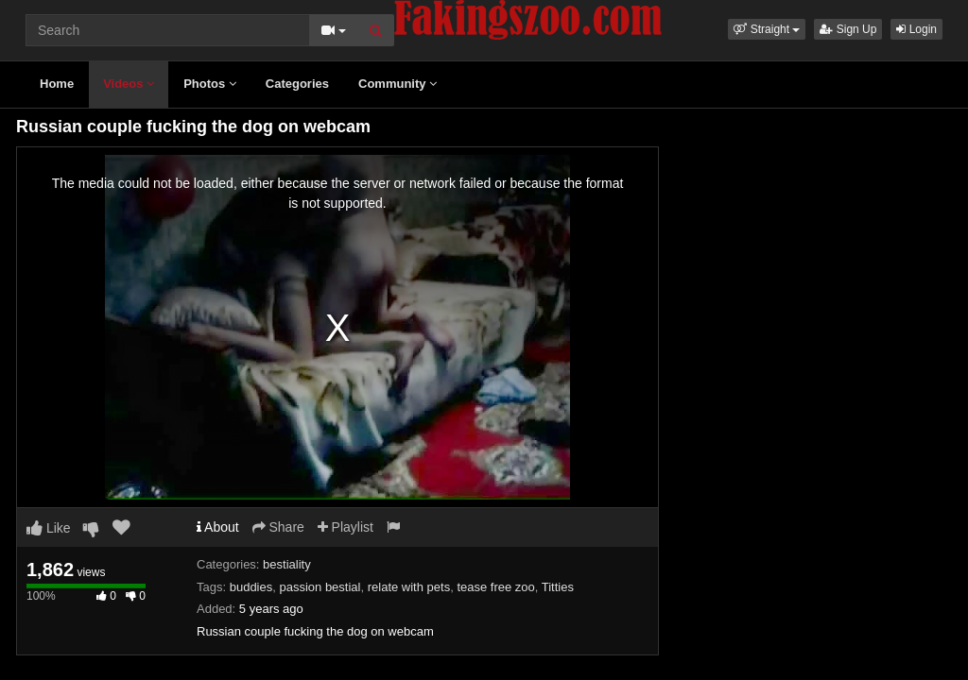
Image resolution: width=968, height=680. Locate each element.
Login (916, 29)
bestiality (287, 564)
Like (48, 528)
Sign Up (848, 29)
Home (57, 83)
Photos (209, 83)
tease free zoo (495, 587)
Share (278, 527)
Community (397, 83)
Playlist (345, 527)
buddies (251, 587)
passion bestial (319, 587)
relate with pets (409, 587)
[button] (766, 29)
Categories (297, 83)
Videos (128, 83)
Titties (558, 587)
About (218, 527)
